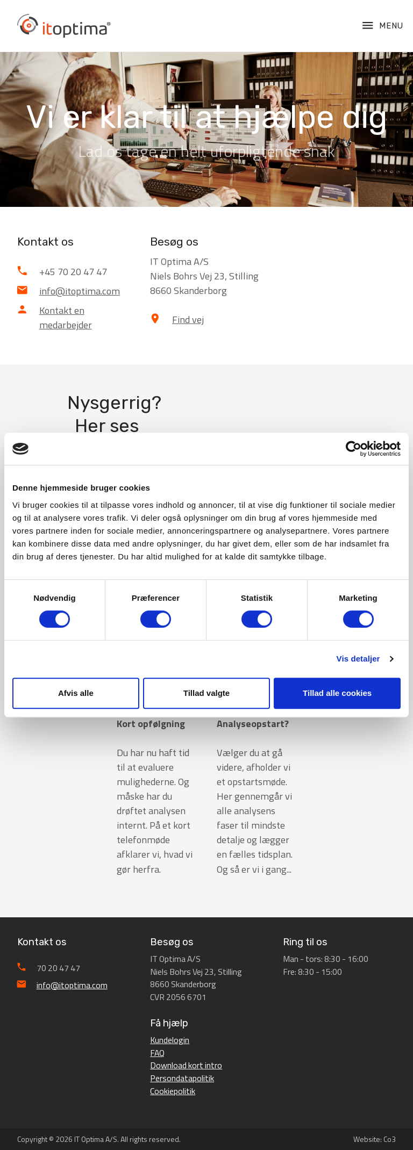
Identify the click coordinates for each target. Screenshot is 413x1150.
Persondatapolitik (182, 1078)
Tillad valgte (206, 693)
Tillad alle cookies (337, 693)
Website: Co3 (374, 1139)
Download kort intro (186, 1065)
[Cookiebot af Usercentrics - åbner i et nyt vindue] (354, 449)
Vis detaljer (358, 658)
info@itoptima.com (79, 291)
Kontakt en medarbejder (65, 317)
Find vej (188, 319)
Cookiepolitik (172, 1090)
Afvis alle (76, 693)
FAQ (157, 1052)
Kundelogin (169, 1039)
